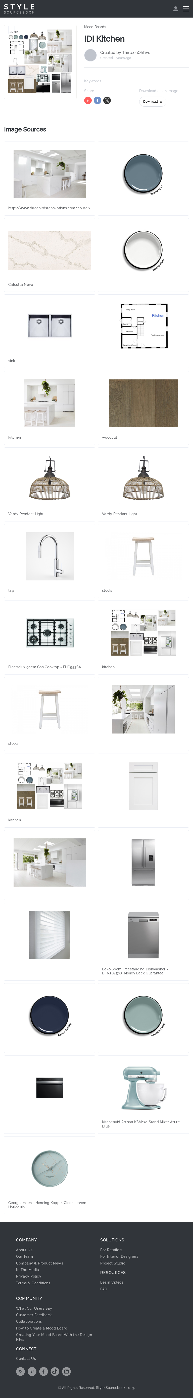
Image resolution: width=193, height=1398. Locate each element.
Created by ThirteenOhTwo (125, 52)
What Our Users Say (34, 1308)
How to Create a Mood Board (41, 1328)
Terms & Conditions (33, 1283)
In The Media (27, 1270)
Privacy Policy (28, 1276)
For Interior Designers (119, 1256)
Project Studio (112, 1263)
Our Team (24, 1256)
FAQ (103, 1289)
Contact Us (26, 1359)
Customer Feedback (34, 1315)
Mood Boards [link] (95, 27)
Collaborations (29, 1321)
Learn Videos (111, 1282)
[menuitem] (176, 9)
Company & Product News (39, 1263)
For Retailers (111, 1250)
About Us (24, 1250)
